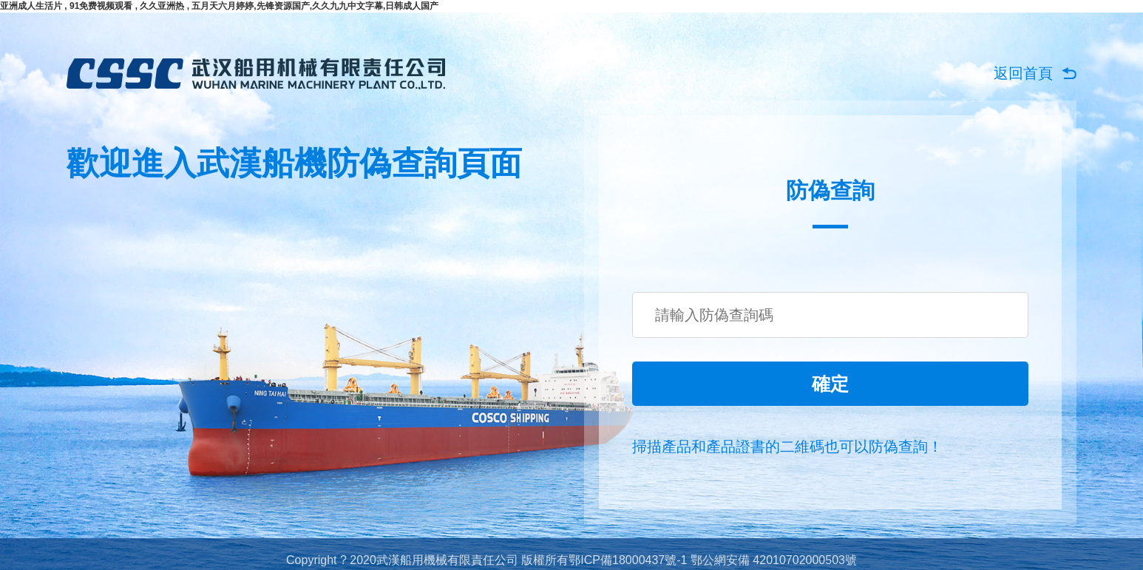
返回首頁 (1023, 73)
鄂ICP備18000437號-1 (628, 560)
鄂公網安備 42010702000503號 (774, 560)
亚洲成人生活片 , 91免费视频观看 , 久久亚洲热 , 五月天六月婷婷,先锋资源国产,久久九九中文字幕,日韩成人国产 (219, 6)
